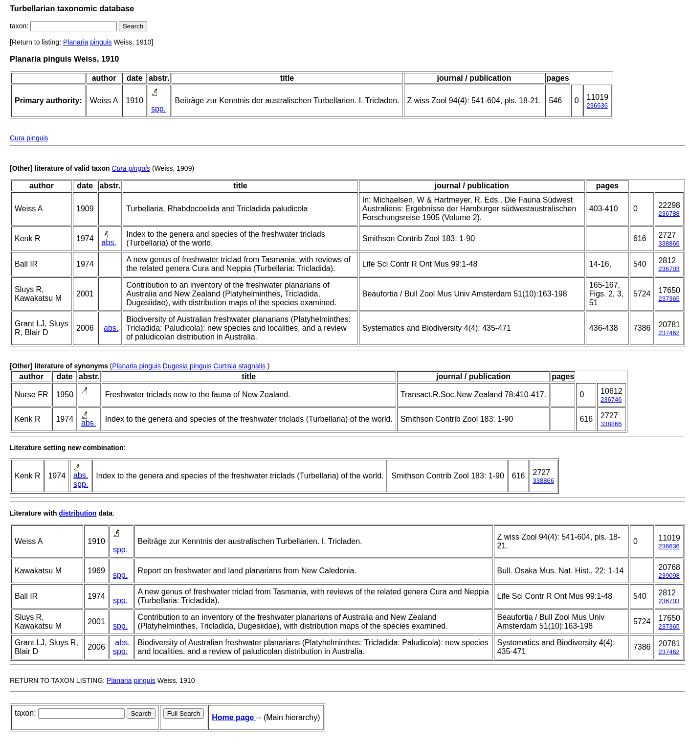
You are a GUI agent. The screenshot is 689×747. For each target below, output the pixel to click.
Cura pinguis (29, 138)
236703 (668, 268)
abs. (109, 242)
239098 (668, 575)
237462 (668, 333)
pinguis (100, 42)
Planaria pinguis (136, 366)
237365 (668, 298)
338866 (668, 243)
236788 (668, 213)
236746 (611, 399)
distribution (77, 513)
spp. (158, 109)
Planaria (75, 42)
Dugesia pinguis (187, 366)
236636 (597, 105)
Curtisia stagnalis (239, 366)
